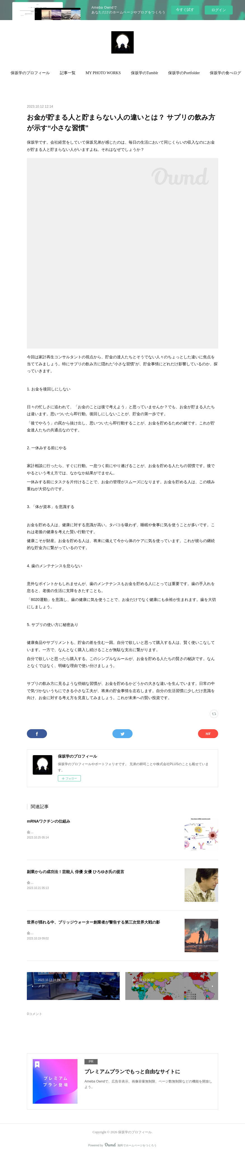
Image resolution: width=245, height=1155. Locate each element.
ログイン (218, 10)
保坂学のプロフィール (36, 73)
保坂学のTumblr (151, 73)
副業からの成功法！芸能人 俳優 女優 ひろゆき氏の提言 (75, 871)
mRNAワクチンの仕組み (48, 821)
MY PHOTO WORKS (110, 73)
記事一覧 (74, 73)
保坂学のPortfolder (190, 73)
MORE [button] (222, 73)
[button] (36, 73)
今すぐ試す (185, 10)
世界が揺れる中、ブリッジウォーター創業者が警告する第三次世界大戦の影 (93, 922)
